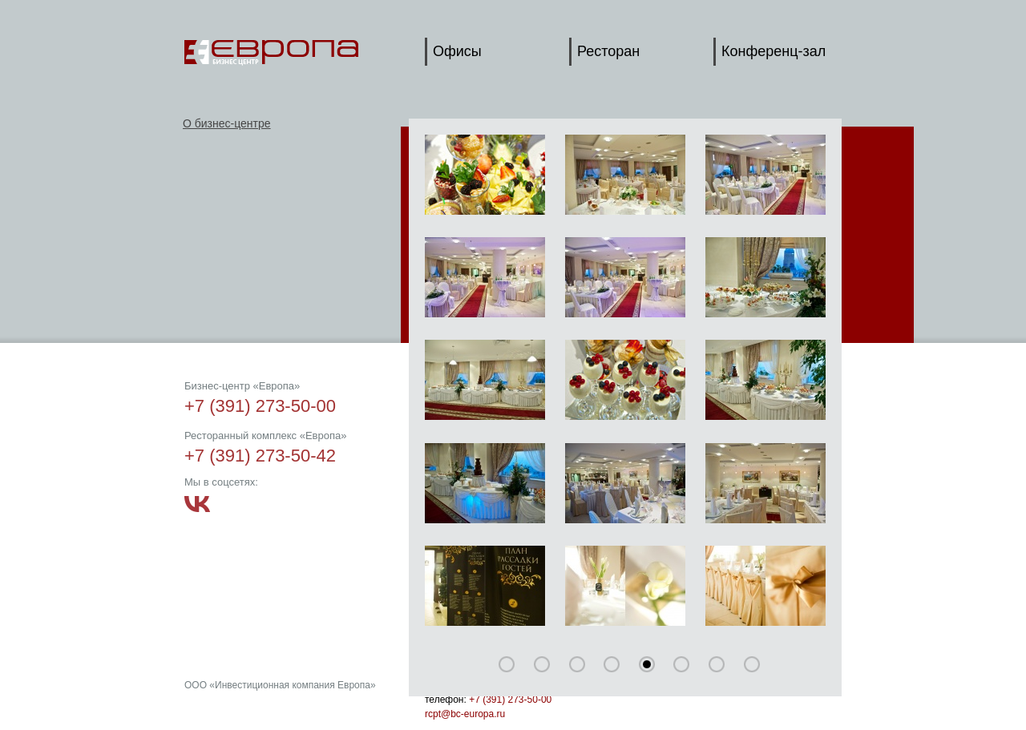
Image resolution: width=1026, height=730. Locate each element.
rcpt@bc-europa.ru (465, 714)
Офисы (457, 51)
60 (647, 664)
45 (612, 664)
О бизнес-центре (227, 123)
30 (577, 664)
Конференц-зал (773, 51)
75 (681, 664)
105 (752, 664)
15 (542, 664)
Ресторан (608, 51)
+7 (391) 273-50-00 (510, 699)
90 (717, 664)
